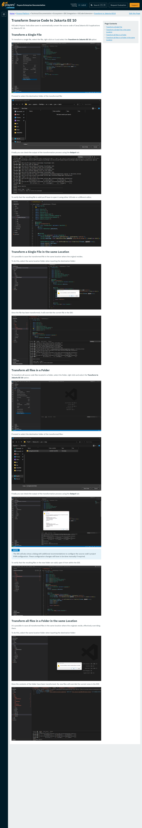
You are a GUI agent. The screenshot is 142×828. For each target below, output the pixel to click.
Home (39, 13)
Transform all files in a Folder (52, 38)
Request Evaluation (118, 5)
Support (134, 5)
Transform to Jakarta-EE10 (48, 16)
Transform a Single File (50, 33)
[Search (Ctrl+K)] (98, 5)
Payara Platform (8, 22)
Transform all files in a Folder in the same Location (59, 41)
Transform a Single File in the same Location (57, 36)
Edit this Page (134, 13)
